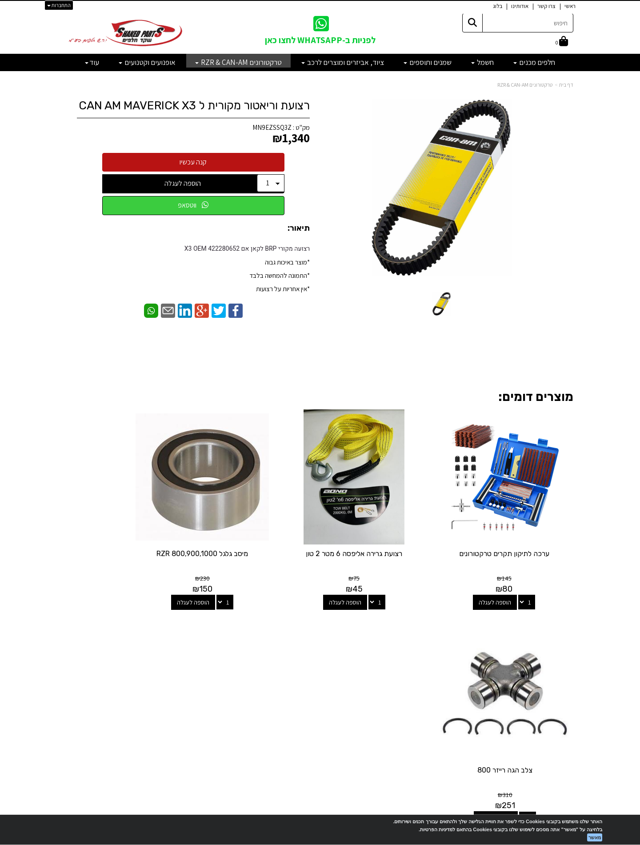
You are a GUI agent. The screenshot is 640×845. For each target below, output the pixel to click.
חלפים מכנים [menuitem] (534, 62)
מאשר (594, 837)
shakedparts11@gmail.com (149, 676)
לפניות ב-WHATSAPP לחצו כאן (320, 40)
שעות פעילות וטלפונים (147, 621)
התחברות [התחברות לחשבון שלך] (59, 5)
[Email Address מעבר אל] (308, 656)
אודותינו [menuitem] (519, 6)
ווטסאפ (193, 205)
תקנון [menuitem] (567, 693)
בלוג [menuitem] (497, 6)
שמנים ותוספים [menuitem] (428, 62)
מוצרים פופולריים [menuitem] (552, 636)
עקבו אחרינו (320, 621)
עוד (92, 62)
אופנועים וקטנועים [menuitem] (147, 62)
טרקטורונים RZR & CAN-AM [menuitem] (238, 62)
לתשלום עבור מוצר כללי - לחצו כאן (166, 700)
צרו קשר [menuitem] (546, 6)
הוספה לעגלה (182, 183)
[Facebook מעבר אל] (338, 656)
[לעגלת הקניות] (561, 42)
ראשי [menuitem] (570, 6)
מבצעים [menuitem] (563, 684)
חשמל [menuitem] (482, 62)
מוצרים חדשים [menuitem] (556, 646)
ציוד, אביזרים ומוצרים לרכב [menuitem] (342, 62)
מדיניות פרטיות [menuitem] (555, 703)
